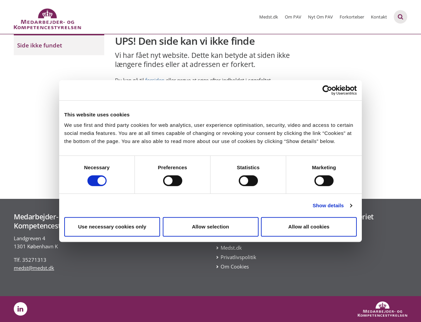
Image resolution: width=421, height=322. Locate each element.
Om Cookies (235, 266)
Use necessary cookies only (112, 226)
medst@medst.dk (34, 267)
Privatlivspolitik (238, 257)
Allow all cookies (309, 226)
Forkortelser (352, 17)
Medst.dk (268, 17)
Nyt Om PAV (320, 17)
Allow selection (210, 226)
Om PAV (293, 17)
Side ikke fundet (39, 45)
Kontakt (379, 17)
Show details (328, 205)
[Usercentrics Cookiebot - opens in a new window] (327, 90)
